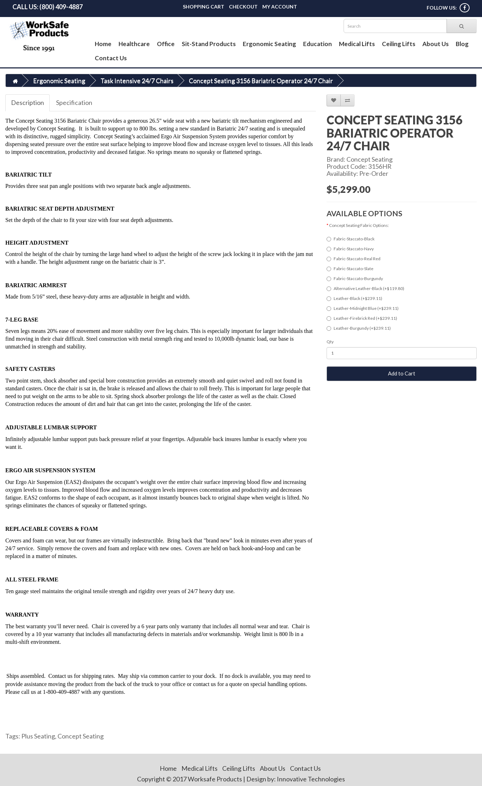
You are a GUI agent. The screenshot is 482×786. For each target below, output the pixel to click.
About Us (435, 44)
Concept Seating (369, 159)
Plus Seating (38, 736)
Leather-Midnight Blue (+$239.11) (363, 308)
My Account (279, 7)
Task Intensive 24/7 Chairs (137, 80)
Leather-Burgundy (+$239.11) (359, 328)
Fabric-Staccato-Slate (350, 268)
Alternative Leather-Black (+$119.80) (365, 288)
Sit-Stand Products (209, 44)
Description (27, 102)
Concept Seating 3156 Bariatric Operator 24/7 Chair (261, 80)
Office (166, 44)
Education (317, 44)
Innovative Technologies (311, 779)
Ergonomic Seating (269, 44)
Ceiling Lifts (398, 44)
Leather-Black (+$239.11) (354, 298)
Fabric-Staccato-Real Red (353, 258)
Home (103, 44)
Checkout (243, 7)
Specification (74, 102)
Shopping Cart (203, 7)
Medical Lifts (357, 44)
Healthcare (134, 44)
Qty (330, 341)
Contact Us (111, 58)
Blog (462, 44)
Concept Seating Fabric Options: (359, 225)
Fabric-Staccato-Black (350, 238)
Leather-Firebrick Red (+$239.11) (362, 318)
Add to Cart (401, 373)
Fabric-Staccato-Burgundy (355, 278)
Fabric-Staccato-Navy (350, 248)
